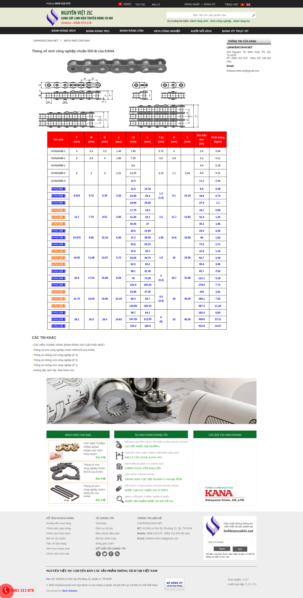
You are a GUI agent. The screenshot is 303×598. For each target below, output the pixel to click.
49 (201, 237)
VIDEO (127, 4)
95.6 (201, 264)
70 (133, 278)
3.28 (118, 195)
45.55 (133, 223)
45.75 (148, 257)
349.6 (201, 319)
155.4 (133, 326)
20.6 (133, 230)
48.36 (187, 319)
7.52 (217, 298)
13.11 (218, 319)
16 (174, 257)
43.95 (133, 291)
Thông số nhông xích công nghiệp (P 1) (55, 365)
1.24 (217, 251)
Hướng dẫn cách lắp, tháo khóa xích (53, 370)
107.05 (133, 319)
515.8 (201, 326)
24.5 (201, 230)
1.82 (217, 237)
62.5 (133, 264)
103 (201, 291)
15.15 (148, 188)
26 (174, 298)
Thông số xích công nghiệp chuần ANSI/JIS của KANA (64, 350)
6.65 (217, 312)
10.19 (119, 298)
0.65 (217, 210)
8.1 (174, 195)
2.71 (217, 244)
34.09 (133, 202)
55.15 (148, 244)
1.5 (161, 216)
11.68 (91, 257)
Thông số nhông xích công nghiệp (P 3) (55, 355)
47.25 (148, 291)
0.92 (217, 230)
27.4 (201, 202)
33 (174, 319)
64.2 (147, 312)
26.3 (147, 251)
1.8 (161, 257)
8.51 (104, 216)
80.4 (133, 298)
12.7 (76, 216)
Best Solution (69, 590)
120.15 (148, 305)
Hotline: (58, 3)
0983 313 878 (22, 590)
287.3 (201, 305)
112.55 (148, 319)
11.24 (218, 305)
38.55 (148, 237)
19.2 (147, 210)
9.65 (91, 237)
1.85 (217, 223)
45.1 (201, 223)
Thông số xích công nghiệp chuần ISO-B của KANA (94, 468)
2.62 (217, 271)
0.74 (217, 195)
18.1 (201, 210)
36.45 (187, 298)
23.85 (133, 195)
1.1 (218, 202)
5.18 (217, 278)
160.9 (148, 326)
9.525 (77, 195)
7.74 (217, 284)
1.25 (217, 217)
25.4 (147, 195)
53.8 (133, 244)
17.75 (133, 210)
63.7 (201, 257)
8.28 (118, 277)
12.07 (105, 257)
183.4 (201, 312)
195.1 (201, 298)
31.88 (187, 277)
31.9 (201, 217)
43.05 (133, 257)
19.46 (187, 257)
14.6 (173, 237)
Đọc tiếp (101, 457)
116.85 (133, 305)
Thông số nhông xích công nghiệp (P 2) (55, 360)
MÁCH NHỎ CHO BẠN (78, 435)
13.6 (133, 188)
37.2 (133, 237)
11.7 (173, 216)
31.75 (77, 298)
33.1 (147, 217)
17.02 (91, 277)
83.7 (147, 298)
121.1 (201, 278)
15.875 (77, 237)
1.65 (161, 237)
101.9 (133, 284)
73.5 (201, 244)
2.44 (217, 257)
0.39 (217, 188)
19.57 (218, 326)
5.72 (91, 195)
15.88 (105, 277)
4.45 (118, 216)
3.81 (217, 291)
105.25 (148, 284)
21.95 (148, 230)
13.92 (187, 216)
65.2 (147, 264)
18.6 (201, 195)
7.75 (91, 216)
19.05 (77, 257)
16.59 (187, 237)
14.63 (119, 319)
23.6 (133, 251)
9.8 (201, 188)
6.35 (104, 195)
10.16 (105, 237)
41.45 (148, 271)
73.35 (148, 278)
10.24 (187, 195)
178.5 (201, 284)
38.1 (133, 271)
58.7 (133, 312)
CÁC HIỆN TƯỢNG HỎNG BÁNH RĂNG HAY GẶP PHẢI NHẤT (69, 344)
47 (147, 223)
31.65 (133, 217)
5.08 (118, 237)
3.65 (217, 264)
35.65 (148, 202)
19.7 (173, 277)
